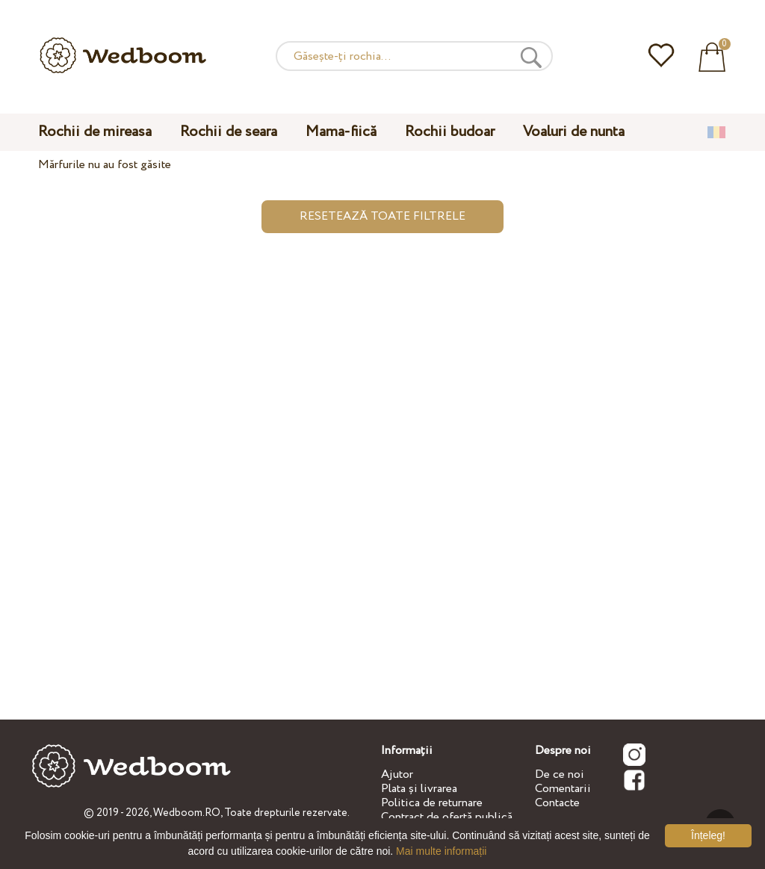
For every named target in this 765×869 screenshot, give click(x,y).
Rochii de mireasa (95, 132)
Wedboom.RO (186, 812)
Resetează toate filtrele (382, 216)
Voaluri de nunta (574, 132)
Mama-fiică (341, 132)
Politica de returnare (432, 802)
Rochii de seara (228, 132)
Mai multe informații (441, 851)
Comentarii (563, 788)
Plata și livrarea (419, 788)
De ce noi (559, 774)
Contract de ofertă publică (446, 817)
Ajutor (397, 774)
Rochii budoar (450, 132)
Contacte (557, 802)
